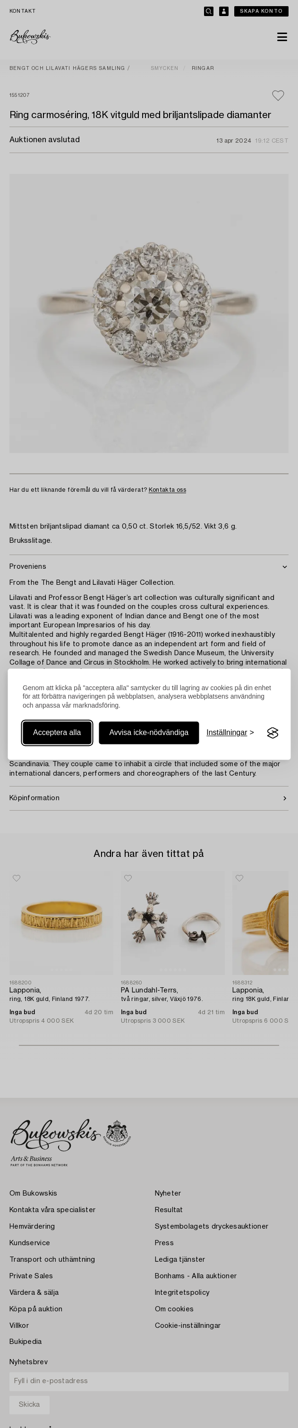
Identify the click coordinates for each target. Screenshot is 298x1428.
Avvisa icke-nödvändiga (148, 733)
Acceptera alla (57, 733)
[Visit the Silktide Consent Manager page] (273, 733)
